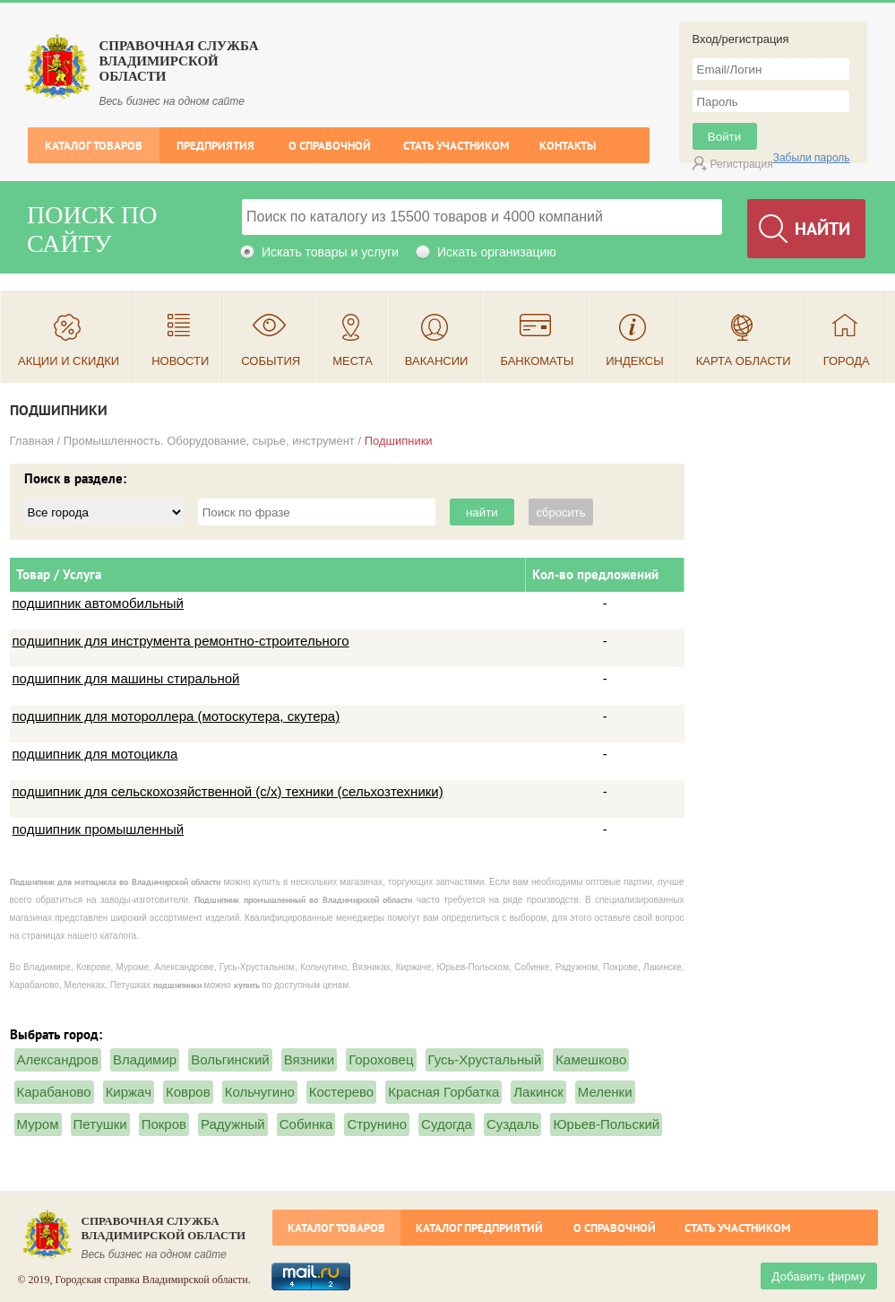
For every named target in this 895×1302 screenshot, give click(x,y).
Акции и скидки (68, 361)
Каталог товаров (93, 145)
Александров (58, 1059)
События (270, 361)
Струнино (377, 1124)
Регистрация (741, 164)
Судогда (446, 1124)
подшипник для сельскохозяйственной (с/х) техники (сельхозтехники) (228, 791)
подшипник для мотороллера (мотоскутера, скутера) (176, 716)
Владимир (144, 1059)
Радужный (233, 1124)
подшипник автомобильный (98, 603)
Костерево (341, 1091)
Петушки (100, 1124)
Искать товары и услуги (330, 252)
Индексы (635, 361)
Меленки (605, 1091)
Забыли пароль (811, 158)
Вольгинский (230, 1059)
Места (352, 361)
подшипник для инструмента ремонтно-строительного (181, 640)
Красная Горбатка (443, 1091)
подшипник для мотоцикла (95, 753)
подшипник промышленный (99, 829)
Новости (180, 361)
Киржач (128, 1091)
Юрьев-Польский (606, 1124)
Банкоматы (536, 361)
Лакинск (538, 1091)
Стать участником (456, 145)
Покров (164, 1124)
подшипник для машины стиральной (126, 678)
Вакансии (437, 361)
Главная (32, 440)
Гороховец (381, 1059)
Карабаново (54, 1091)
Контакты (567, 145)
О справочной (329, 145)
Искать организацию (496, 252)
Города (846, 361)
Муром (38, 1124)
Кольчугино (260, 1091)
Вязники (309, 1059)
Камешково (590, 1059)
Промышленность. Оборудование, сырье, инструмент (209, 440)
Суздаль (512, 1124)
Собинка (306, 1124)
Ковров (188, 1091)
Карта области (743, 361)
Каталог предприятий (479, 1228)
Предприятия (215, 145)
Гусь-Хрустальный (485, 1059)
